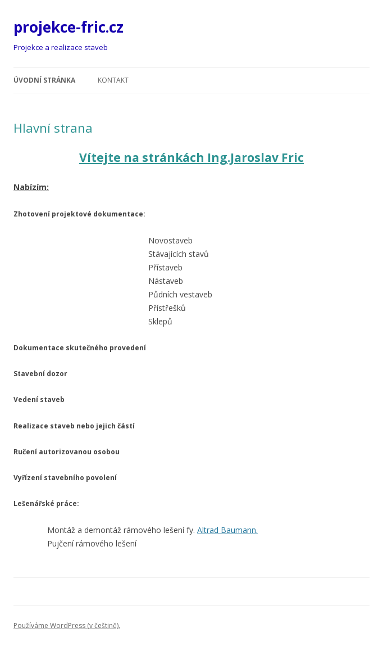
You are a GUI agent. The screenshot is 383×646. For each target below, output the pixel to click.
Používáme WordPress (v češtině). (66, 625)
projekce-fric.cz (68, 27)
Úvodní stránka (44, 80)
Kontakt (113, 80)
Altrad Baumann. (227, 530)
